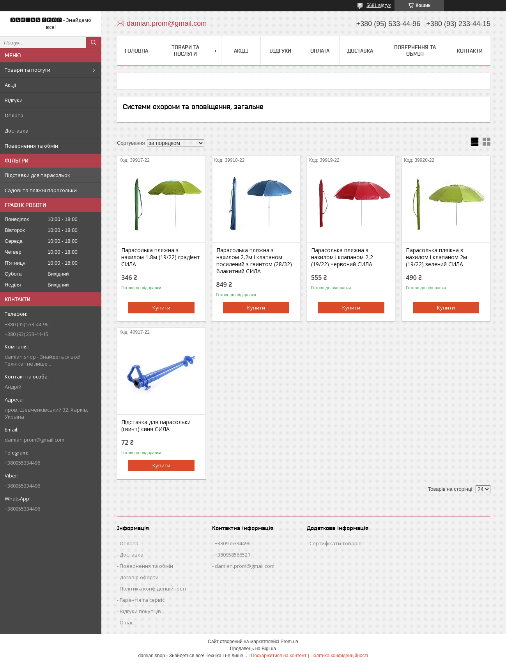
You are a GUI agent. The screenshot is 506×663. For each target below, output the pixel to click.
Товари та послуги (27, 69)
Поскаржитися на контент (278, 655)
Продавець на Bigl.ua (253, 648)
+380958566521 (232, 554)
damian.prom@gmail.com (34, 439)
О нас (126, 622)
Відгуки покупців (140, 611)
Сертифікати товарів (336, 543)
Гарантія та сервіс (142, 599)
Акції (10, 84)
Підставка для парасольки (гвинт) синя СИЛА (156, 426)
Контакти (470, 51)
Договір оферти (139, 577)
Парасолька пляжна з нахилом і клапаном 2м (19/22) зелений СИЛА (436, 257)
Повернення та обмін (31, 145)
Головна (136, 51)
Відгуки (14, 100)
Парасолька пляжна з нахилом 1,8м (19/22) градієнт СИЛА (160, 257)
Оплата (14, 115)
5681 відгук (378, 5)
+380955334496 (232, 543)
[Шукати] (93, 42)
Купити (161, 307)
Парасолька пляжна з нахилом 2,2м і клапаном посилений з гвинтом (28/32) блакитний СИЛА (254, 261)
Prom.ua (289, 641)
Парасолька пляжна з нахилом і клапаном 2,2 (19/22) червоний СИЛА (342, 257)
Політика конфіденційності (153, 588)
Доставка (16, 130)
